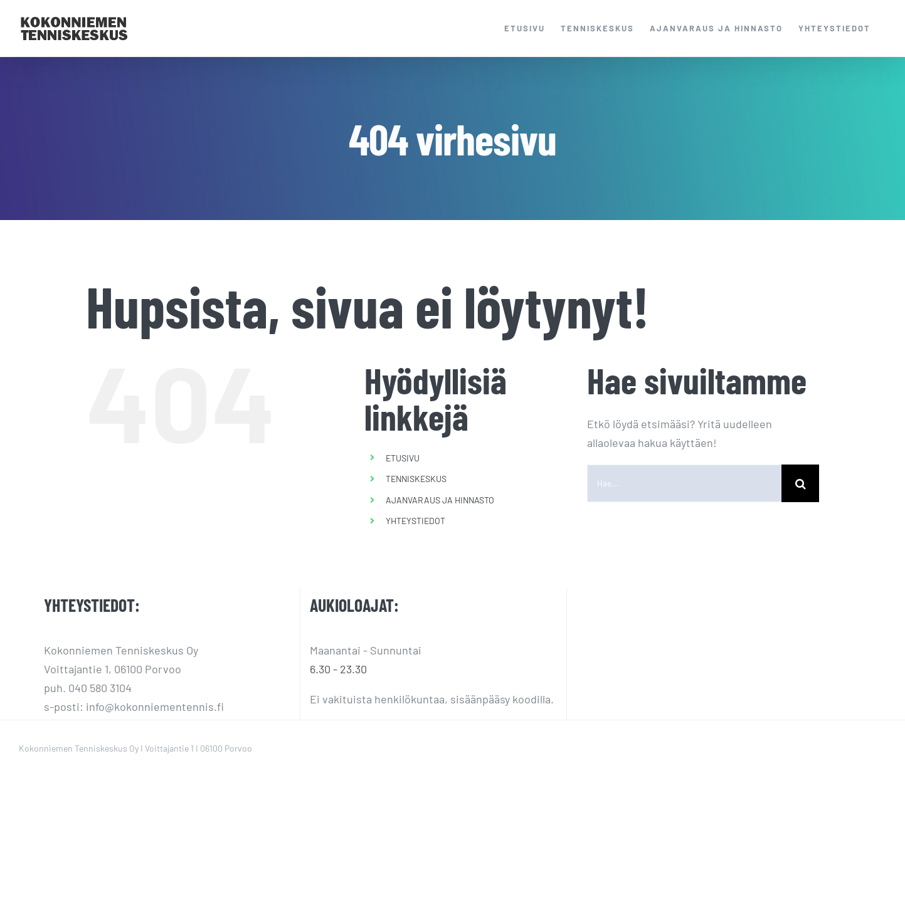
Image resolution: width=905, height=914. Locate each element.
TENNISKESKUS (416, 478)
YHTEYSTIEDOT (415, 520)
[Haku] (800, 483)
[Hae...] (684, 483)
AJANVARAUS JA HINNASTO (440, 500)
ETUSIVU (403, 458)
